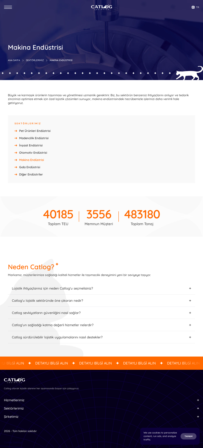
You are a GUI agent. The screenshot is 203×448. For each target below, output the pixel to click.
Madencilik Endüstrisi (34, 138)
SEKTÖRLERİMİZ (35, 60)
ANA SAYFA (14, 60)
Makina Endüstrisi (31, 160)
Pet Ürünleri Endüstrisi (35, 131)
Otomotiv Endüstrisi (33, 153)
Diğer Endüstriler (31, 174)
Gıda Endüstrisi (29, 167)
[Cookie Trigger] (13, 442)
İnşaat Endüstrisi (31, 145)
